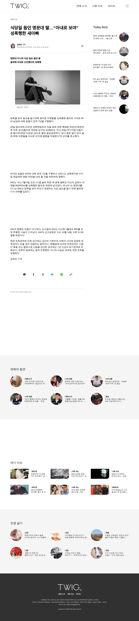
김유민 (19, 45)
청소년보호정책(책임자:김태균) (83, 599)
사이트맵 (95, 599)
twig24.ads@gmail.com (73, 604)
